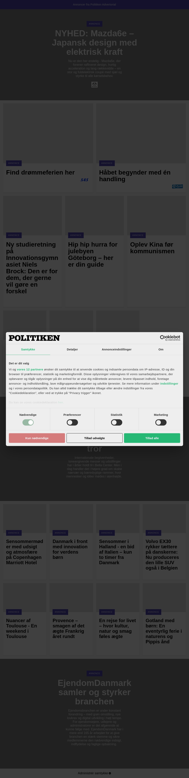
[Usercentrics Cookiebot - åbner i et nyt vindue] (163, 338)
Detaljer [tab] (72, 349)
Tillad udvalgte (94, 438)
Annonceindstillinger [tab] (117, 349)
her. (61, 402)
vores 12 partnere (30, 369)
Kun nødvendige (37, 438)
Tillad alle (152, 438)
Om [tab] (160, 349)
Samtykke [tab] (28, 349)
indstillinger (169, 383)
